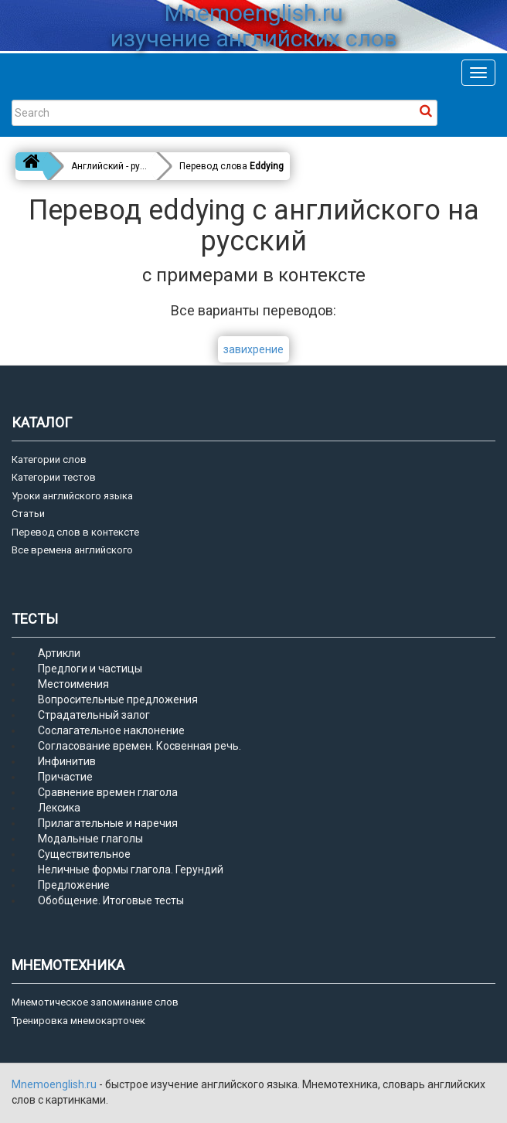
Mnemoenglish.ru (55, 1084)
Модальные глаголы (90, 838)
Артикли (59, 653)
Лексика (59, 807)
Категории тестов (54, 477)
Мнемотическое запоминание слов (95, 1002)
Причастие (65, 777)
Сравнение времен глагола (108, 792)
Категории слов (49, 459)
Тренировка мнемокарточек (78, 1020)
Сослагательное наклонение (111, 730)
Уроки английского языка (72, 496)
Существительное (84, 854)
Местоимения (73, 684)
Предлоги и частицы (90, 668)
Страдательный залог (94, 715)
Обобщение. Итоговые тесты (111, 900)
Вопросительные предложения (118, 699)
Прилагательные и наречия (108, 823)
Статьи (28, 513)
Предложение (74, 885)
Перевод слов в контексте (75, 532)
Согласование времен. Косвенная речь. (139, 746)
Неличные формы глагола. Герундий (130, 869)
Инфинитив (67, 761)
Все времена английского (72, 550)
